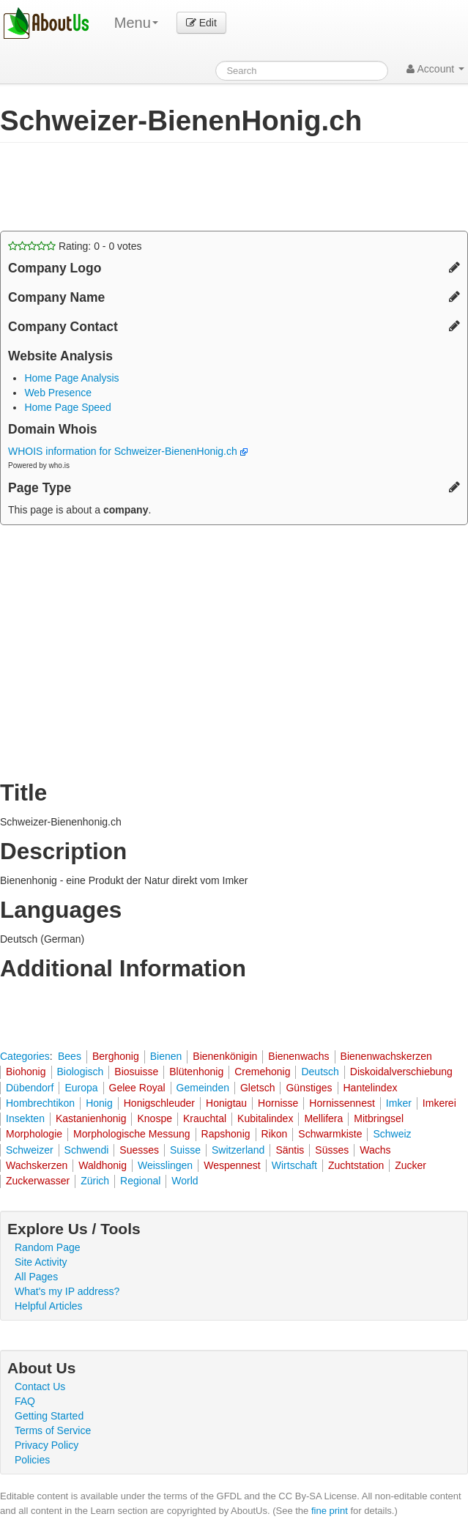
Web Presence (58, 392)
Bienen (166, 1056)
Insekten (25, 1118)
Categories (25, 1056)
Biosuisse (136, 1071)
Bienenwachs (298, 1056)
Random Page (48, 1247)
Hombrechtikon (40, 1103)
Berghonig (115, 1056)
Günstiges (309, 1088)
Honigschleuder (159, 1103)
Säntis (289, 1150)
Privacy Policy (46, 1445)
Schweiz (392, 1134)
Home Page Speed (67, 407)
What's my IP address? (67, 1291)
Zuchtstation (356, 1165)
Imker (399, 1103)
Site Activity (41, 1262)
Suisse (185, 1150)
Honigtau (226, 1103)
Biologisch (80, 1071)
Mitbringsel (379, 1118)
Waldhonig (102, 1165)
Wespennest (232, 1165)
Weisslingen (165, 1165)
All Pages (36, 1277)
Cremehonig (262, 1071)
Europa (80, 1088)
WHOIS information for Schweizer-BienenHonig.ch (128, 451)
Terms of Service (53, 1430)
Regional (140, 1181)
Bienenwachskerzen (386, 1056)
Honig (99, 1103)
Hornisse (278, 1103)
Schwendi (86, 1150)
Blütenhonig (196, 1071)
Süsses (332, 1150)
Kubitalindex (265, 1118)
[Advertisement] (171, 187)
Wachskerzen (36, 1165)
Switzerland (238, 1150)
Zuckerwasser (38, 1181)
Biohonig (26, 1071)
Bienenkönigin (225, 1056)
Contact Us (40, 1386)
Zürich (95, 1181)
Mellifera (323, 1118)
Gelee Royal (137, 1088)
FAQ (25, 1401)
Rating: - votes (75, 246)
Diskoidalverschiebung (401, 1071)
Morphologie (34, 1134)
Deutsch (319, 1071)
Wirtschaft (294, 1165)
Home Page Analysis (71, 378)
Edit (201, 23)
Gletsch (257, 1088)
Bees (69, 1056)
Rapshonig (225, 1134)
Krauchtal (204, 1118)
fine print (329, 1510)
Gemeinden (203, 1088)
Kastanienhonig (91, 1118)
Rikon (274, 1134)
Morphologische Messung (131, 1134)
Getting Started (49, 1416)
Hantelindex (370, 1088)
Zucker (410, 1165)
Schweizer (29, 1150)
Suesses (139, 1150)
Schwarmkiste (330, 1134)
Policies (32, 1460)
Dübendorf (29, 1088)
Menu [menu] (136, 23)
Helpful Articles (49, 1306)
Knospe (154, 1118)
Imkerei (439, 1103)
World (184, 1181)
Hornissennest (342, 1103)
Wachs (375, 1150)
